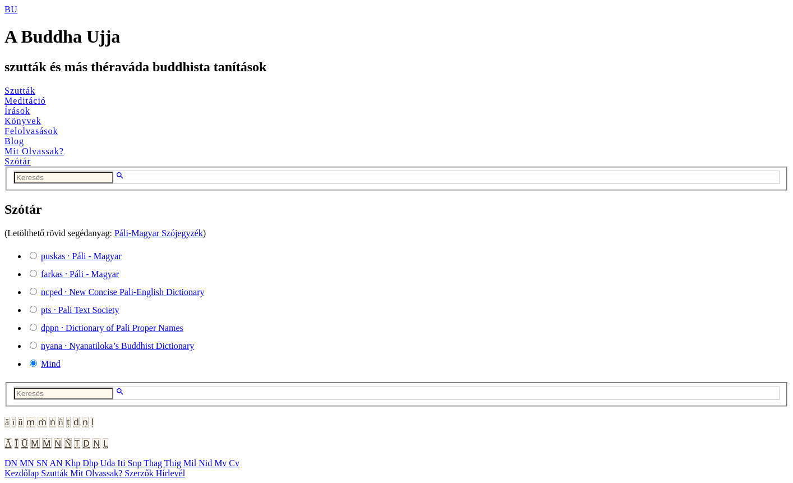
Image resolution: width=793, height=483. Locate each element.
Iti (122, 463)
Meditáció (25, 100)
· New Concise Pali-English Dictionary (123, 292)
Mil (191, 463)
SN (43, 463)
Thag (154, 463)
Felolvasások (31, 131)
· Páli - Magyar (81, 256)
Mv (221, 463)
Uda (109, 463)
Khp (74, 463)
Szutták (19, 90)
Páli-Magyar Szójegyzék (158, 233)
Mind (51, 364)
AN (56, 463)
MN (28, 463)
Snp (136, 463)
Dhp (91, 463)
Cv (234, 463)
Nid (206, 463)
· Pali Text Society (80, 310)
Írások (17, 111)
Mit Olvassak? (34, 151)
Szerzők (140, 473)
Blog (14, 141)
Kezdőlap (22, 473)
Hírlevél (170, 473)
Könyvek (23, 121)
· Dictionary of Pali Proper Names (112, 328)
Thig (173, 463)
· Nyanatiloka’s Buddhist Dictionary (117, 346)
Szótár (17, 161)
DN (12, 463)
